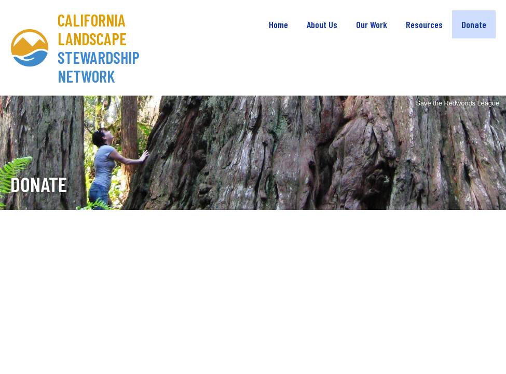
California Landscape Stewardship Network (99, 48)
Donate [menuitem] (473, 24)
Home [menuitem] (278, 24)
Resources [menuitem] (424, 24)
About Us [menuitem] (322, 24)
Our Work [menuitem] (371, 24)
